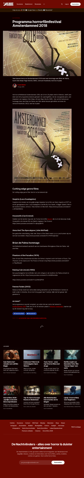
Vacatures (20, 4)
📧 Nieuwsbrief (31, 313)
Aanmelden (75, 4)
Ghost (79, 427)
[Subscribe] (57, 462)
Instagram (13, 425)
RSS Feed (35, 423)
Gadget (53, 425)
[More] (44, 4)
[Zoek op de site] (62, 4)
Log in (67, 4)
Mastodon (50, 423)
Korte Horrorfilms (42, 428)
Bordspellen (38, 425)
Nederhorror (28, 4)
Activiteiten (16, 18)
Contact (27, 423)
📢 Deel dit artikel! (19, 313)
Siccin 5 (49, 219)
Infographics (16, 428)
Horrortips (61, 425)
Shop (57, 423)
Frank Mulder (22, 85)
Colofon (12, 423)
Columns (37, 431)
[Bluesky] (39, 10)
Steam (63, 423)
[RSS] (22, 10)
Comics (46, 425)
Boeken (30, 425)
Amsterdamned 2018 (19, 306)
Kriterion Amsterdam (56, 306)
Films (28, 318)
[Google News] (30, 10)
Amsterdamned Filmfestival (38, 318)
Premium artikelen (27, 431)
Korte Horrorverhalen (28, 428)
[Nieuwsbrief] (47, 10)
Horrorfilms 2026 (48, 431)
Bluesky (42, 423)
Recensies (38, 4)
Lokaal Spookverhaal (56, 428)
